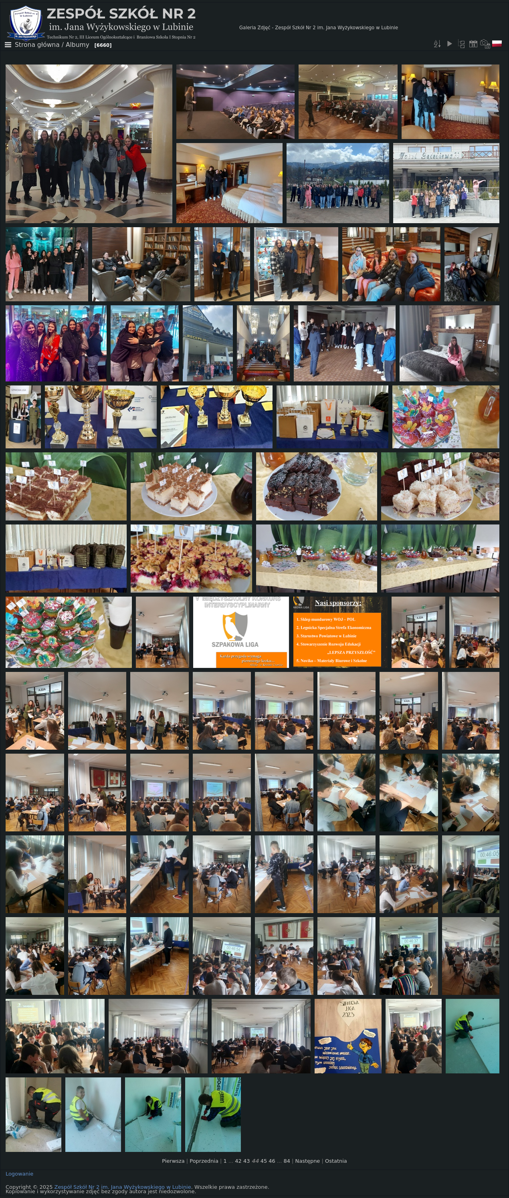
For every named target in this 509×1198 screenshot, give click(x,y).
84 (286, 1161)
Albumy (77, 44)
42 (238, 1161)
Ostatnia (336, 1161)
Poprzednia (204, 1161)
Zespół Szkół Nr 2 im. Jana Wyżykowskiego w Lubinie (123, 1187)
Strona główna (37, 44)
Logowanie (19, 1174)
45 (264, 1161)
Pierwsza (173, 1161)
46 (272, 1161)
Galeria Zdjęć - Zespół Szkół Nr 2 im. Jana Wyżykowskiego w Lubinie (318, 27)
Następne (307, 1161)
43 (246, 1161)
